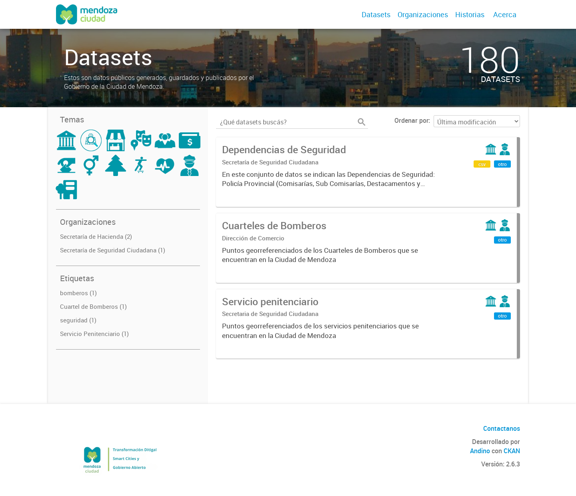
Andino (480, 450)
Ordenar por (411, 120)
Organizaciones (423, 14)
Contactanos (501, 428)
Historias (469, 14)
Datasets (376, 14)
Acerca (504, 14)
